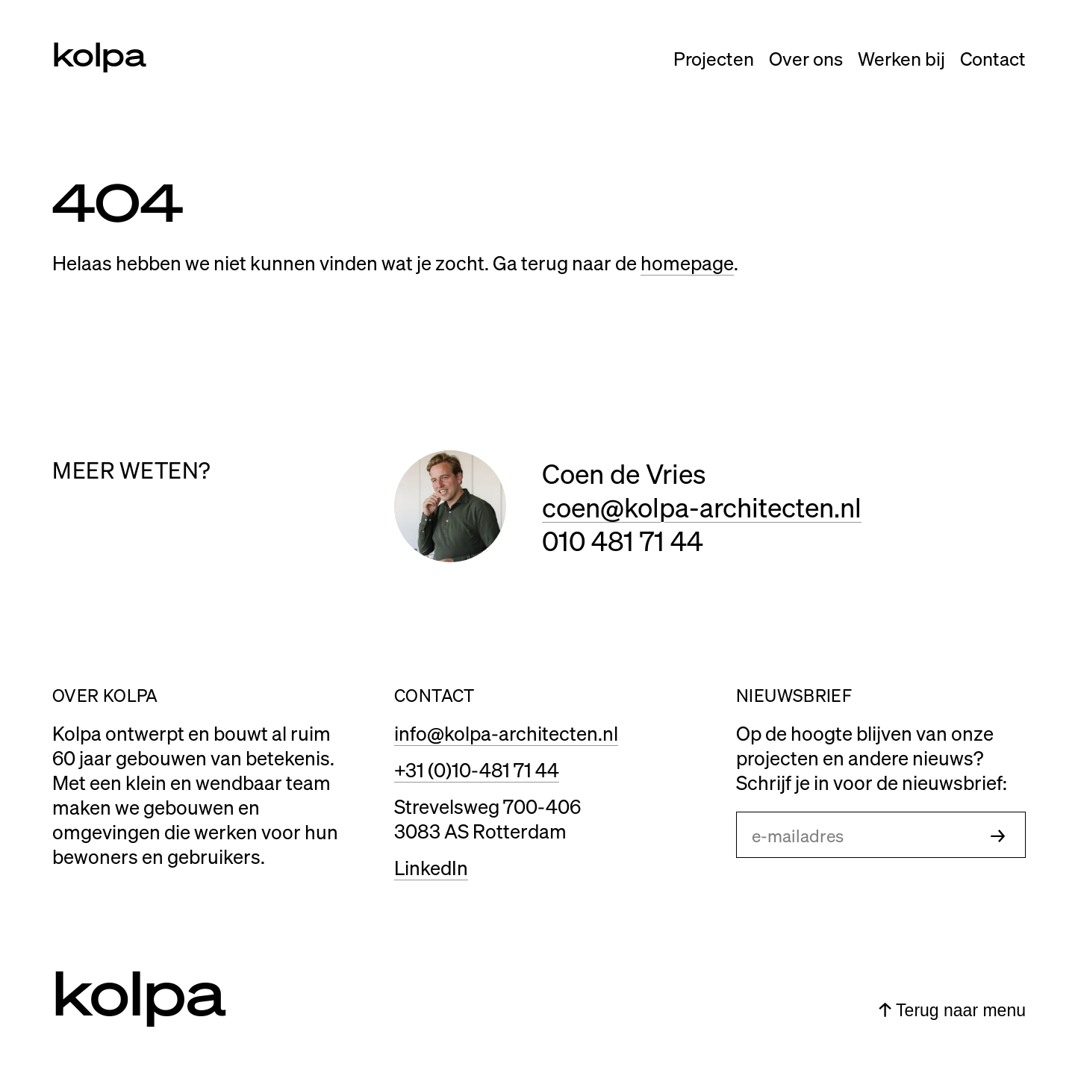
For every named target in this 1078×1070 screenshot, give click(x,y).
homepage (687, 262)
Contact (993, 58)
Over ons (806, 58)
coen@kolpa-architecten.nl (702, 506)
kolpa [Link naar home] (99, 53)
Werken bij (901, 58)
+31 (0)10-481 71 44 (476, 769)
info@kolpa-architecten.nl (506, 733)
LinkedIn (431, 867)
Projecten (713, 58)
